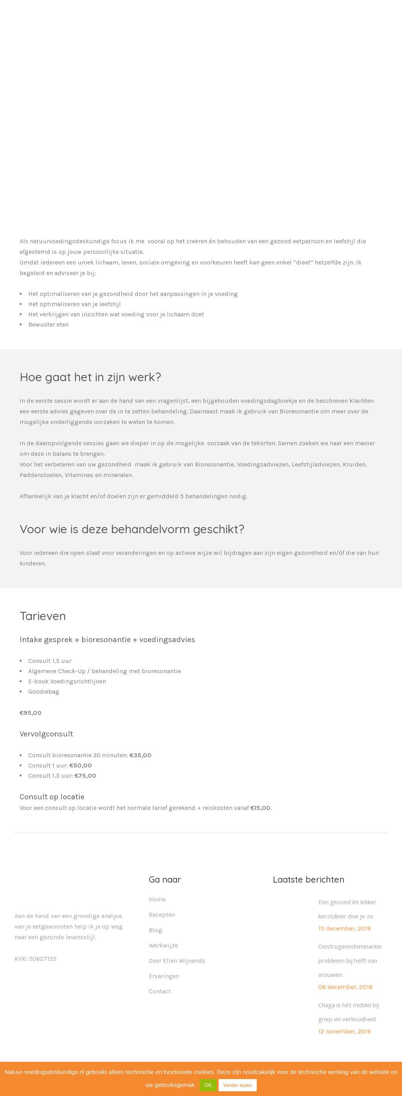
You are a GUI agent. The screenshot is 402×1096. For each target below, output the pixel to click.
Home (157, 899)
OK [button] (208, 1085)
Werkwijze (163, 945)
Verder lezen (237, 1085)
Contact (160, 991)
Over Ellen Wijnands (177, 960)
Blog (155, 930)
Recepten (162, 914)
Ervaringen (164, 976)
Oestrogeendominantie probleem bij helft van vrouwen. (350, 960)
